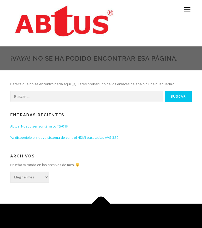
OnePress (107, 215)
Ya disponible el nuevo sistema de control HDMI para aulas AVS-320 (64, 137)
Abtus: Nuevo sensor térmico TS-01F (39, 126)
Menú (187, 9)
